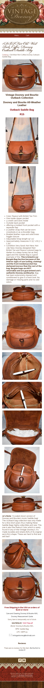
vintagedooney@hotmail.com (24, 635)
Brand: (13, 626)
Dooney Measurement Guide (22, 616)
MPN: (17, 629)
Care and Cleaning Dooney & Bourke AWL (22, 613)
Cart (27, 35)
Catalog (5, 55)
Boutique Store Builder (26, 675)
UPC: (18, 632)
